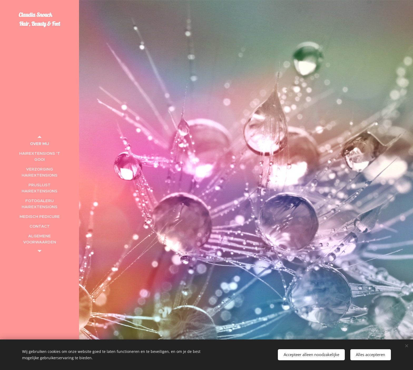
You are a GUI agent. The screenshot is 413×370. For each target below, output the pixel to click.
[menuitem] (39, 144)
